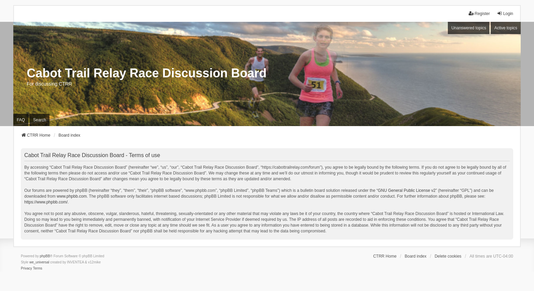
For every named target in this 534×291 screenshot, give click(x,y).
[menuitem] (26, 268)
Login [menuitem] (505, 13)
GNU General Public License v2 (406, 190)
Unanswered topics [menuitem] (468, 28)
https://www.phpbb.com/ (45, 202)
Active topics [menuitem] (505, 28)
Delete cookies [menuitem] (448, 256)
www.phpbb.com (72, 196)
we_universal (39, 262)
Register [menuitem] (479, 13)
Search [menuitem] (39, 120)
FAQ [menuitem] (21, 120)
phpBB (45, 256)
